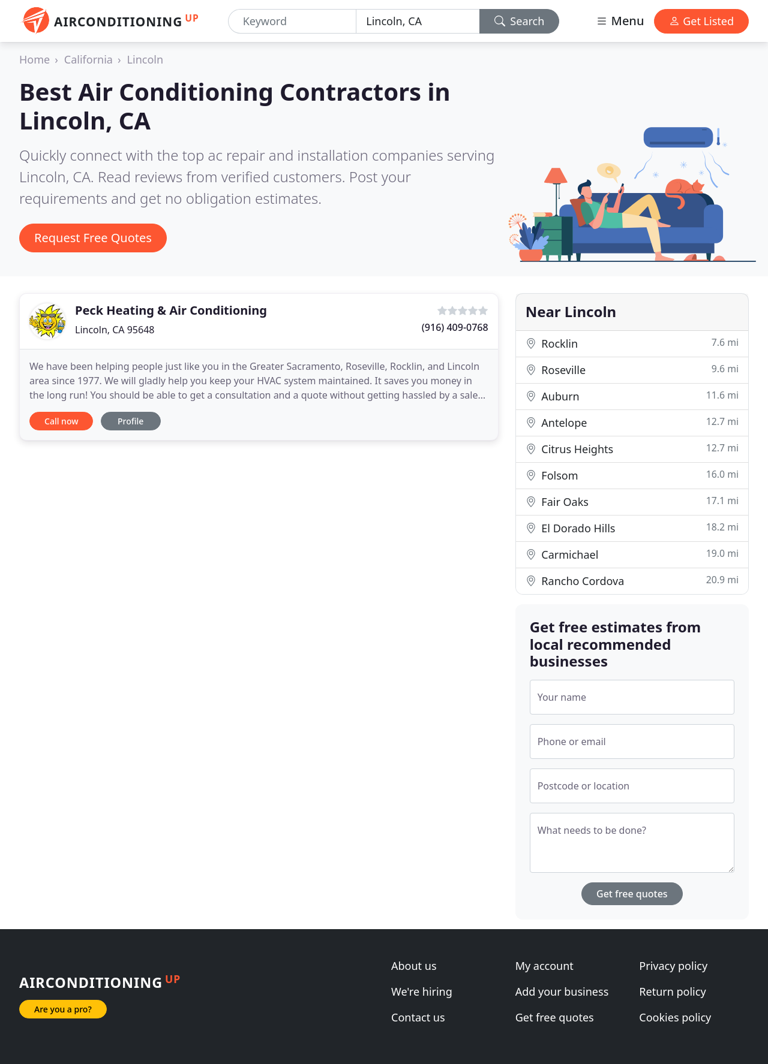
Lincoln (145, 59)
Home (34, 59)
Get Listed (701, 21)
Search (519, 21)
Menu (620, 21)
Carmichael (632, 554)
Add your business (562, 991)
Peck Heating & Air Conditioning (171, 310)
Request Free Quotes (93, 238)
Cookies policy (675, 1017)
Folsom (632, 475)
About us (414, 965)
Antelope (632, 422)
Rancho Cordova (632, 580)
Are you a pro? (63, 1009)
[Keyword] (292, 21)
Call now (61, 421)
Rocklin (632, 343)
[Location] (417, 21)
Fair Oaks (632, 501)
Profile (130, 421)
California (88, 59)
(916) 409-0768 (455, 327)
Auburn (632, 395)
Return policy (672, 991)
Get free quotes (632, 893)
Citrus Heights (632, 448)
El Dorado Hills (632, 527)
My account (544, 965)
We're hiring (421, 991)
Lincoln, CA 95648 (114, 329)
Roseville (632, 369)
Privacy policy (673, 965)
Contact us (418, 1017)
